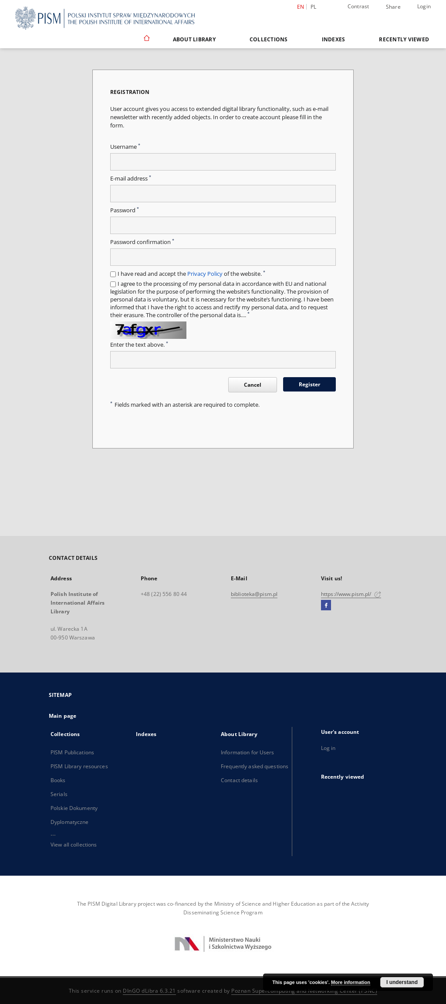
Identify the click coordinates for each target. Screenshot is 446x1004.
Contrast (358, 6)
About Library (194, 39)
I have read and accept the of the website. (191, 274)
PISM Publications (72, 752)
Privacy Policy (205, 274)
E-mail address (130, 178)
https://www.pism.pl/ (351, 594)
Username (125, 147)
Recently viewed (404, 39)
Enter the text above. (139, 344)
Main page (62, 716)
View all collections (74, 844)
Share (393, 6)
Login (424, 6)
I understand (402, 982)
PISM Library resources (79, 766)
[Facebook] (326, 605)
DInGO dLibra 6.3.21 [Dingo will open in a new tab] (149, 990)
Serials (59, 794)
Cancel (252, 384)
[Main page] (146, 39)
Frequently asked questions (254, 766)
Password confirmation (142, 242)
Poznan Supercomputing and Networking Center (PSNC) (304, 990)
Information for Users (247, 752)
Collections (269, 39)
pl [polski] (314, 7)
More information (350, 982)
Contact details (239, 780)
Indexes (333, 39)
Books (58, 780)
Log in (328, 748)
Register (309, 384)
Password (124, 210)
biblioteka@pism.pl (254, 594)
